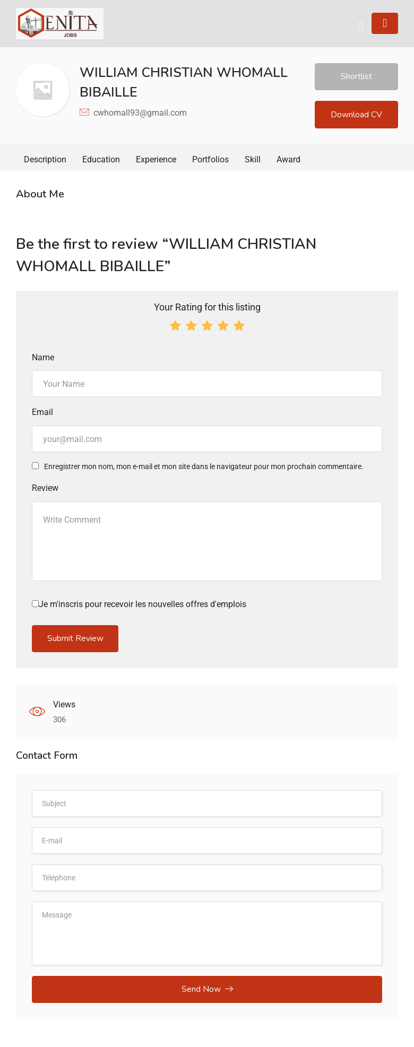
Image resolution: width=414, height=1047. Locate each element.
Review (45, 490)
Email (42, 414)
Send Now (207, 992)
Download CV (356, 116)
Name (43, 359)
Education (101, 162)
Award (288, 162)
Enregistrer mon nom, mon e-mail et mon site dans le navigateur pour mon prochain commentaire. (204, 468)
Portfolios (210, 162)
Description (45, 162)
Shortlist (356, 77)
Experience (156, 162)
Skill (253, 162)
